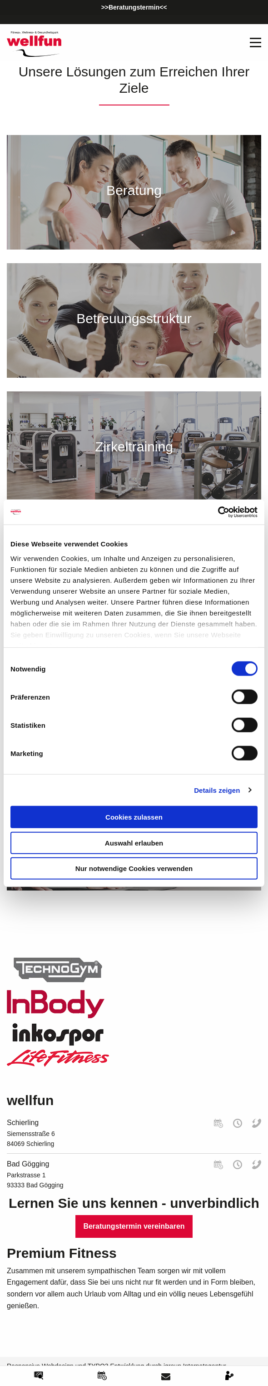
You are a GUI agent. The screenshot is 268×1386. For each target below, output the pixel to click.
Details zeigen (217, 790)
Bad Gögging (28, 1164)
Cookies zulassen (134, 817)
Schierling (23, 1122)
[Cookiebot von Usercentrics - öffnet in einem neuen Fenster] (218, 512)
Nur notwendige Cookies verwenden (134, 868)
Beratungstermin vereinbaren (133, 1226)
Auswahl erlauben (134, 842)
